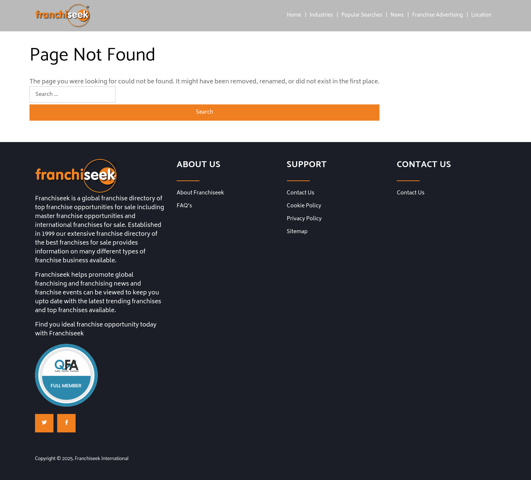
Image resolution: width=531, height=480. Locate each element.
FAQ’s (184, 206)
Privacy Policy (304, 219)
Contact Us (301, 193)
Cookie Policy (304, 206)
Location (481, 15)
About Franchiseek (200, 193)
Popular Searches (361, 15)
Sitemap (297, 232)
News (397, 15)
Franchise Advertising (437, 15)
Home (294, 15)
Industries (321, 15)
